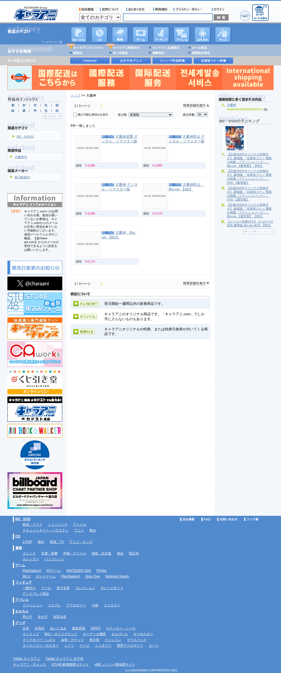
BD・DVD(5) (25, 136)
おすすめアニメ (131, 60)
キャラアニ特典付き (126, 47)
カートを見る (260, 12)
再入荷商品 (120, 53)
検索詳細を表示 (196, 283)
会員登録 (86, 9)
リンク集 (251, 519)
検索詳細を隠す (196, 106)
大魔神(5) (21, 157)
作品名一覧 (54, 116)
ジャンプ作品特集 (172, 60)
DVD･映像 (79, 35)
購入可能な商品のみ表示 (93, 114)
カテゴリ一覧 (54, 42)
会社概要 (187, 519)
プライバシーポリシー (189, 9)
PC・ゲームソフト (141, 35)
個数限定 (158, 53)
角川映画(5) (22, 177)
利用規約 (160, 9)
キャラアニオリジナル (88, 47)
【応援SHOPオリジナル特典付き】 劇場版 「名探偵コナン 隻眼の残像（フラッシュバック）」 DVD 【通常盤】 (249, 193)
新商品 (77, 53)
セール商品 (199, 47)
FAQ (205, 519)
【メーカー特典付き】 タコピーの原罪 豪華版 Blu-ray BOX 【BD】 (250, 223)
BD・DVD (22, 519)
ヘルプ (245, 16)
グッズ (223, 35)
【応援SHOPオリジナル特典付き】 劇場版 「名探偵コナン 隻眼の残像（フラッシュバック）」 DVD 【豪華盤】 (249, 176)
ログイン (219, 9)
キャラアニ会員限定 (165, 47)
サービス (136, 9)
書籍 (120, 35)
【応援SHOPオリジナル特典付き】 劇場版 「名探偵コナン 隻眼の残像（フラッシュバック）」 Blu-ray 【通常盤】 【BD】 (249, 210)
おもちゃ (202, 35)
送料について (110, 9)
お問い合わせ (227, 519)
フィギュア (161, 35)
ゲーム (20, 565)
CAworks (90, 60)
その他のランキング (260, 231)
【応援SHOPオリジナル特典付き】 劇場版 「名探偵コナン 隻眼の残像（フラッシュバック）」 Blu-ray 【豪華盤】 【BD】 (249, 160)
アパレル (182, 35)
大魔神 (231, 104)
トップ (75, 95)
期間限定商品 (201, 53)
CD (100, 35)
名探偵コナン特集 (213, 60)
